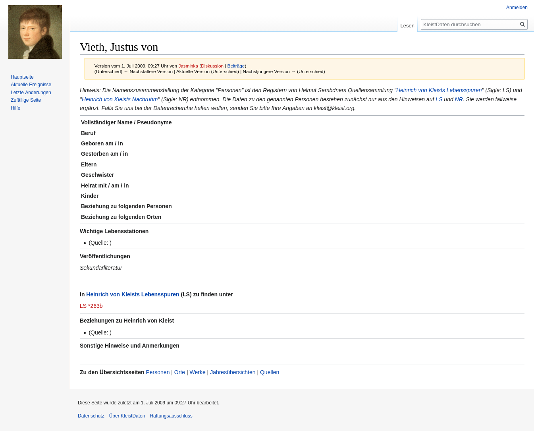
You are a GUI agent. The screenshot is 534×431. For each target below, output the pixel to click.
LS (439, 99)
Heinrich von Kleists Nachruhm (120, 99)
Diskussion (212, 65)
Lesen (407, 26)
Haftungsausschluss (171, 416)
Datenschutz (91, 416)
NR (459, 99)
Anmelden (517, 7)
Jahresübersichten (232, 372)
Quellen (269, 372)
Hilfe (15, 108)
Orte (179, 372)
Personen (158, 372)
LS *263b (91, 306)
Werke (198, 372)
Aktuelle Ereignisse (31, 84)
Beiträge (236, 65)
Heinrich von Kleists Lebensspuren (439, 90)
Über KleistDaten (127, 416)
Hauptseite (22, 77)
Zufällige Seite (26, 100)
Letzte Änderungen (31, 92)
